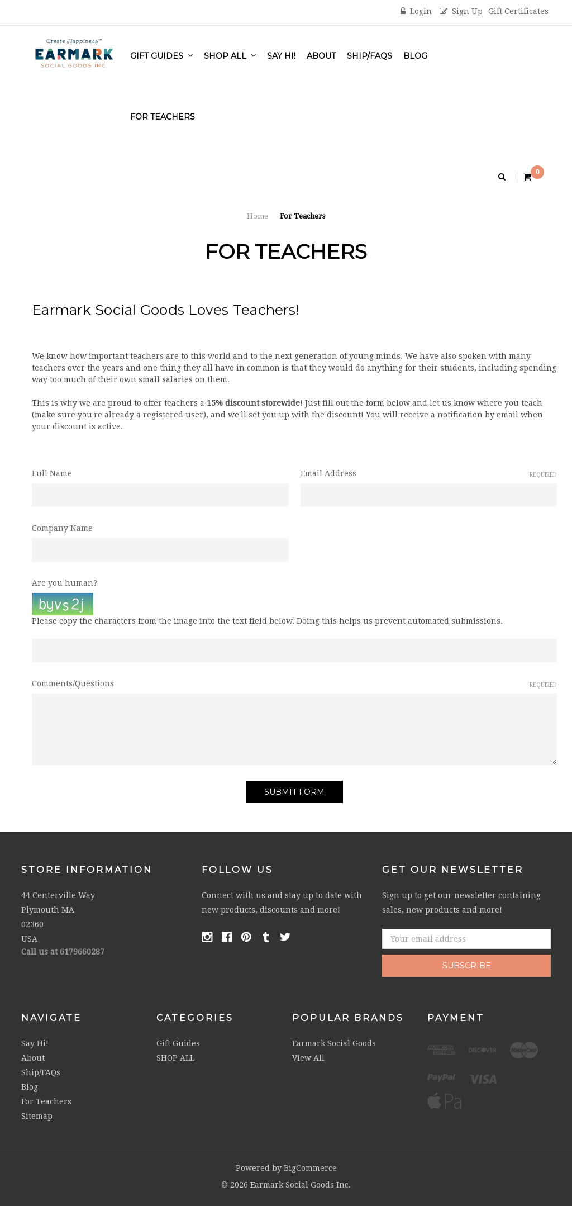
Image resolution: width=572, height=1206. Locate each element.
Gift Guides (161, 56)
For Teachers (162, 117)
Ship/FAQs (369, 56)
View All (308, 1057)
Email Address (429, 474)
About (321, 56)
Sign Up (461, 11)
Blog (415, 56)
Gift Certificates (518, 11)
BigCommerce (310, 1168)
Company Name (62, 528)
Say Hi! (281, 56)
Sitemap (37, 1116)
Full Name (52, 473)
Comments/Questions (294, 684)
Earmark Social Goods (334, 1043)
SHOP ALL (230, 56)
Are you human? (64, 582)
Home (257, 216)
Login (416, 11)
